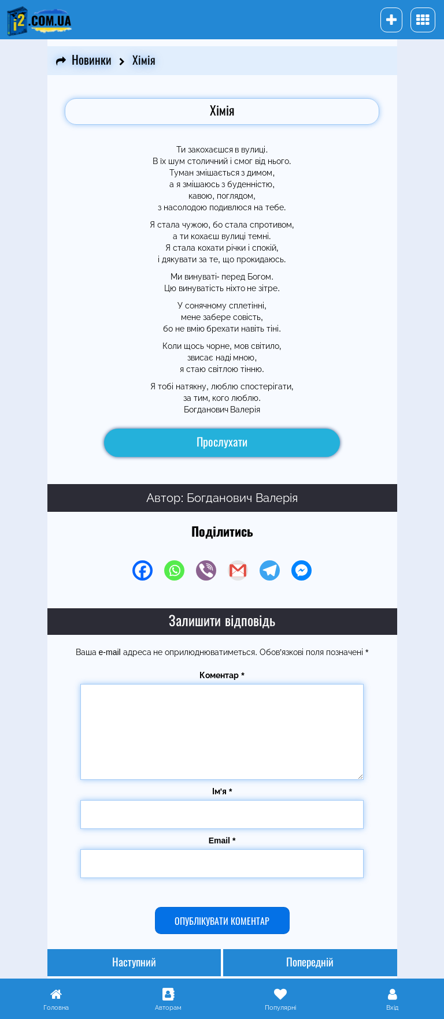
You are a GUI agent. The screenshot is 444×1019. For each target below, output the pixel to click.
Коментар (221, 675)
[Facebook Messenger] (301, 570)
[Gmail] (238, 570)
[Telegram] (270, 570)
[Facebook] (142, 570)
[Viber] (206, 570)
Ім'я (222, 791)
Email (222, 840)
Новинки (92, 61)
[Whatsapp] (174, 570)
